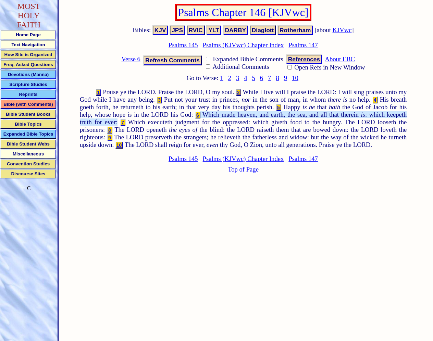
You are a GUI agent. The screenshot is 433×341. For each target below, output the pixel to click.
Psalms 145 (183, 45)
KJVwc (342, 30)
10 (295, 77)
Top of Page (243, 169)
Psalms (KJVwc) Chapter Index (243, 45)
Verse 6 (130, 59)
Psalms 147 (303, 45)
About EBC (340, 59)
